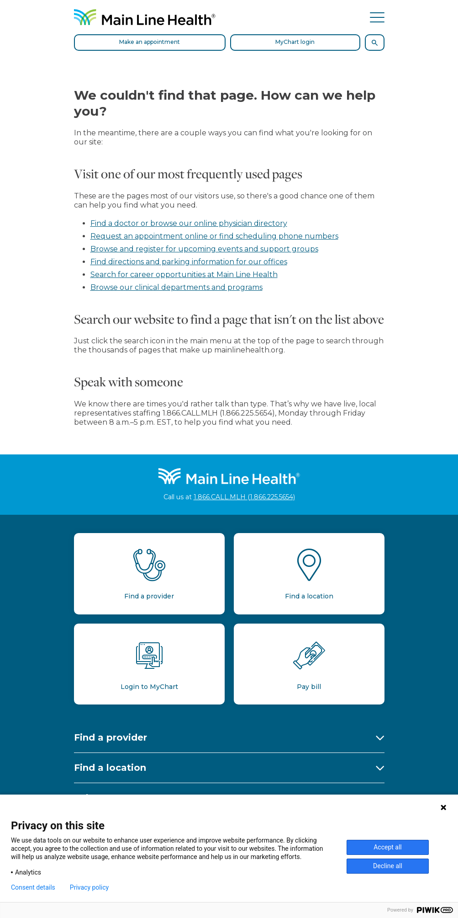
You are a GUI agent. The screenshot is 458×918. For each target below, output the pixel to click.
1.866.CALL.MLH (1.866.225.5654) (244, 497)
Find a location (110, 767)
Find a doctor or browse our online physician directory (188, 223)
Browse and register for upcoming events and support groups (204, 249)
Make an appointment (149, 41)
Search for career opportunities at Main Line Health (184, 274)
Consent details (33, 887)
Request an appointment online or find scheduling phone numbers (214, 236)
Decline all (387, 866)
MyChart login (295, 41)
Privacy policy (89, 887)
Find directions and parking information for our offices (188, 261)
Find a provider (110, 737)
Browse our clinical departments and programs (176, 287)
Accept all (388, 847)
